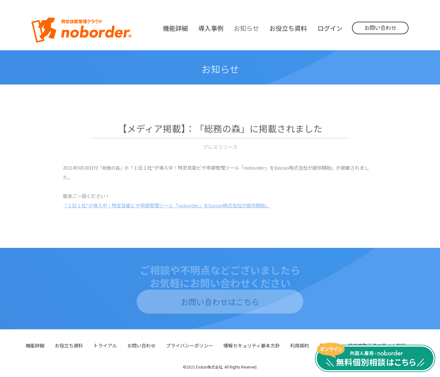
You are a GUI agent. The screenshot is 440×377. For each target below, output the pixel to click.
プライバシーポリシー (189, 345)
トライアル (105, 345)
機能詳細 (34, 345)
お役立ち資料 (69, 345)
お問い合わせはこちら (220, 301)
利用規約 (299, 345)
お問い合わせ (380, 27)
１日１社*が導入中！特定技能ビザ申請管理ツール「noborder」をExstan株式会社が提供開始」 (166, 205)
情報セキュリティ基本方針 (251, 345)
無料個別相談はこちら (375, 357)
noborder (81, 30)
